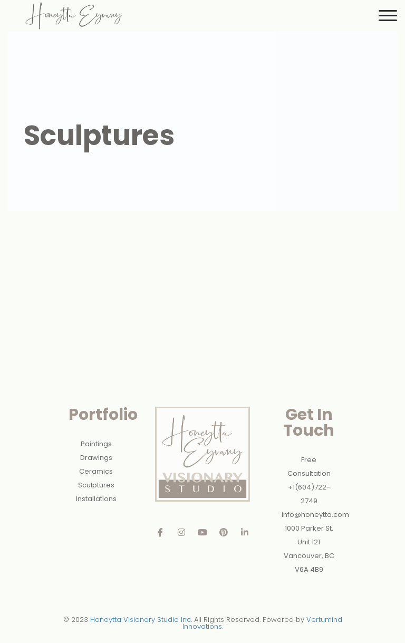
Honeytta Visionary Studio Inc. (141, 620)
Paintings (96, 444)
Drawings (96, 458)
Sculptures (96, 485)
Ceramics (96, 471)
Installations (96, 499)
